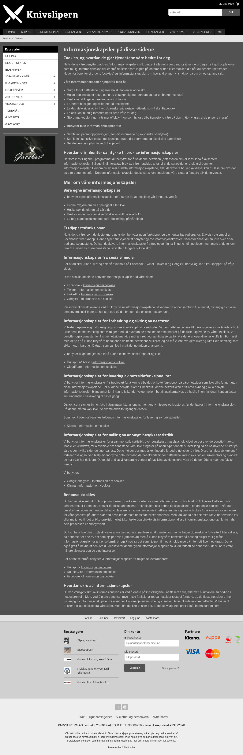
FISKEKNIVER (155, 31)
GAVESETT (12, 117)
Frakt (81, 717)
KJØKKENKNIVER (129, 31)
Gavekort (119, 618)
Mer (220, 31)
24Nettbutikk (128, 747)
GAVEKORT (12, 124)
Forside (10, 31)
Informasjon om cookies (99, 285)
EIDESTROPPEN (48, 31)
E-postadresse (132, 637)
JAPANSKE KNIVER (99, 31)
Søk (231, 12)
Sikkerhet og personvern (132, 717)
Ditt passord (131, 651)
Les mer (133, 740)
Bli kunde (103, 618)
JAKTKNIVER (178, 31)
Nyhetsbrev (160, 717)
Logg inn (135, 618)
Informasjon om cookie (93, 425)
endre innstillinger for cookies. (159, 740)
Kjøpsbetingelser (100, 717)
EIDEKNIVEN (73, 31)
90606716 (135, 725)
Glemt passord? (170, 668)
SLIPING (26, 31)
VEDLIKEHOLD (202, 31)
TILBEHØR (12, 110)
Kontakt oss (152, 618)
